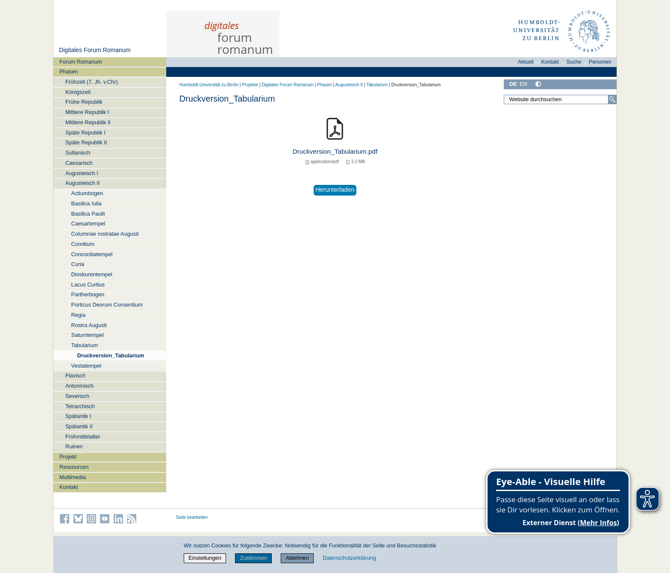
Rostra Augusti (89, 325)
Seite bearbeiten (192, 517)
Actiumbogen (87, 193)
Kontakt (68, 487)
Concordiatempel (92, 254)
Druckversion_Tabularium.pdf (335, 151)
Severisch (77, 396)
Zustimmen (253, 558)
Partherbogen (88, 294)
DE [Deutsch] (513, 84)
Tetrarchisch (80, 406)
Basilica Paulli (88, 213)
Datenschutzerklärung (349, 558)
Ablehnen (297, 558)
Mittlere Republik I (87, 112)
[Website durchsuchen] (560, 99)
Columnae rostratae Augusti (105, 234)
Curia (78, 264)
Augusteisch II (82, 183)
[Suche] (612, 99)
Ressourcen (73, 467)
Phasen (68, 71)
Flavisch (75, 375)
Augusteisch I (81, 173)
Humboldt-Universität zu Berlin (208, 84)
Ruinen (74, 446)
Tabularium (84, 345)
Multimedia (72, 477)
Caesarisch (79, 163)
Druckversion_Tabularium (110, 355)
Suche (574, 62)
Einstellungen (204, 558)
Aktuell (526, 62)
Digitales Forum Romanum (94, 50)
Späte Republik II (86, 142)
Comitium (82, 244)
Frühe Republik (84, 102)
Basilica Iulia (86, 203)
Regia (78, 315)
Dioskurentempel (91, 274)
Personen (600, 62)
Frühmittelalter (82, 436)
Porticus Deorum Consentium (107, 304)
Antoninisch (79, 386)
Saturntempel (87, 335)
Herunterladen (334, 189)
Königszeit (78, 92)
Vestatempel (86, 366)
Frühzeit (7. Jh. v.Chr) (91, 82)
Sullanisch (77, 152)
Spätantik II (79, 426)
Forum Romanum (80, 61)
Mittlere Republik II (88, 122)
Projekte (250, 84)
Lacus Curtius (88, 284)
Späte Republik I (85, 132)
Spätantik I (78, 416)
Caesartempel (88, 223)
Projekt (67, 456)
